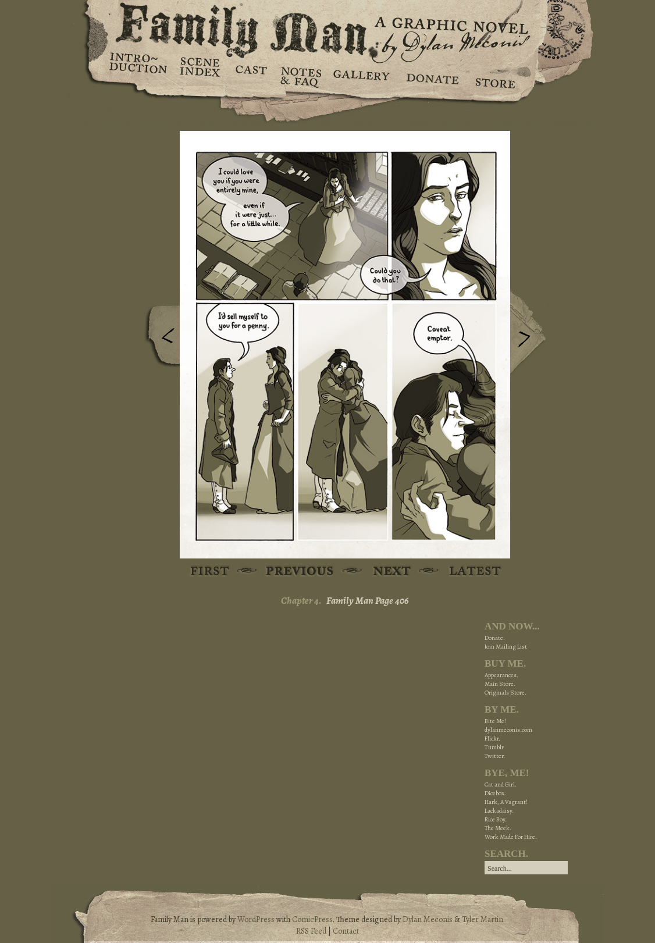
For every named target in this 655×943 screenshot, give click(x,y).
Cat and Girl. (501, 784)
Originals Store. (505, 692)
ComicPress (312, 919)
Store (494, 75)
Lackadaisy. (499, 810)
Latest (468, 571)
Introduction (138, 67)
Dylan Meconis (428, 919)
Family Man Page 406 (367, 600)
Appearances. (501, 675)
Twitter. (495, 756)
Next (530, 333)
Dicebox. (495, 793)
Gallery (361, 75)
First (210, 571)
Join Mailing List (506, 646)
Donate (430, 75)
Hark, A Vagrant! (506, 802)
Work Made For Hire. (511, 836)
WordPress (256, 919)
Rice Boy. (496, 819)
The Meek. (498, 828)
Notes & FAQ (300, 75)
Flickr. (492, 738)
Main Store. (500, 683)
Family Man (327, 27)
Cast (250, 75)
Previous (159, 339)
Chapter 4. (301, 600)
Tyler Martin (482, 919)
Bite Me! (495, 721)
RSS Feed (311, 931)
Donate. (495, 638)
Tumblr (494, 747)
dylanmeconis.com (508, 729)
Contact (346, 931)
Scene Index (201, 75)
